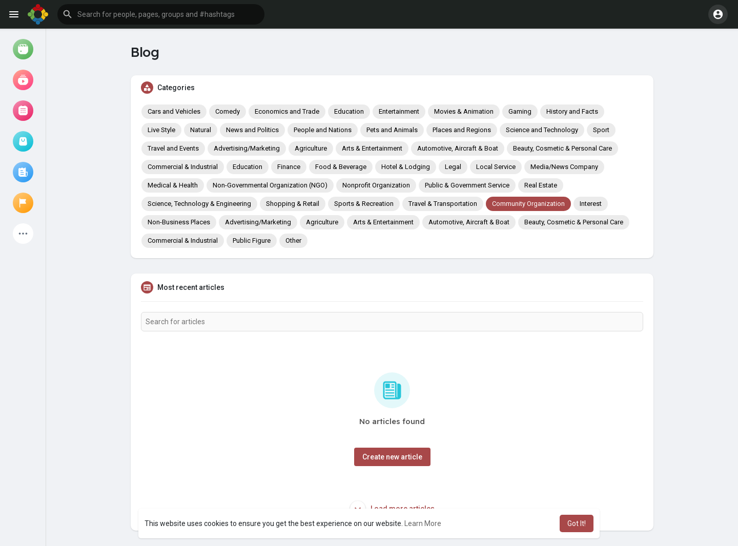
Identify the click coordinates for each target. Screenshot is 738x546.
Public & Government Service (467, 185)
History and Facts (572, 111)
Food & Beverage (340, 167)
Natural (200, 130)
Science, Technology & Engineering (199, 203)
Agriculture (311, 148)
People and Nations (323, 130)
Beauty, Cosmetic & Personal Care (562, 148)
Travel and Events (173, 148)
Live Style (161, 130)
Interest (591, 203)
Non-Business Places (179, 222)
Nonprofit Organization (376, 185)
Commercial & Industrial (183, 167)
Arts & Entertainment (372, 148)
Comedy (227, 111)
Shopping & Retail (292, 203)
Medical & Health (173, 185)
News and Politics (252, 130)
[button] (160, 14)
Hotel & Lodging (405, 167)
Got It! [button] (576, 523)
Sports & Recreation (364, 203)
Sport (601, 130)
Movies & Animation (464, 111)
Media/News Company (564, 167)
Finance (288, 167)
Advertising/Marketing (247, 148)
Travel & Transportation (442, 203)
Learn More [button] (422, 523)
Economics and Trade (287, 111)
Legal (453, 167)
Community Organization (528, 203)
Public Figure (252, 240)
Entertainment (399, 111)
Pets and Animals (392, 130)
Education (349, 111)
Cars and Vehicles (174, 111)
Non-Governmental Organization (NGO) (270, 185)
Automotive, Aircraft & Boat (457, 148)
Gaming (519, 111)
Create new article (392, 457)
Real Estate (540, 185)
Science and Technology (542, 130)
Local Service (496, 167)
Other (293, 240)
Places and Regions (462, 130)
